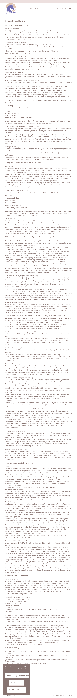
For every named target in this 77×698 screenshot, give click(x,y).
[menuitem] (30, 9)
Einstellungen (16, 683)
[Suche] (70, 9)
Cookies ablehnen (16, 690)
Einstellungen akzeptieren (18, 676)
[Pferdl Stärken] (11, 9)
